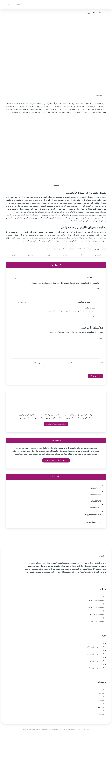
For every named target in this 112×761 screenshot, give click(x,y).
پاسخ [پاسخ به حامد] (97, 300)
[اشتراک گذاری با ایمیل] (14, 266)
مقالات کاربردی (63, 260)
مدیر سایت (97, 260)
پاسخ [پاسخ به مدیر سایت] (94, 329)
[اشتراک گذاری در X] (81, 266)
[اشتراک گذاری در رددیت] (47, 266)
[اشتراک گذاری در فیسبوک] (98, 266)
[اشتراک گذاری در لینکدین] (30, 266)
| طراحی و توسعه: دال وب (32, 755)
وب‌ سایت (36, 378)
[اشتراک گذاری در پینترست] (64, 266)
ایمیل (69, 378)
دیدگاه (100, 353)
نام (101, 378)
